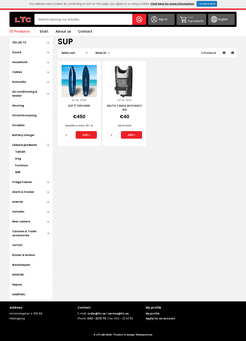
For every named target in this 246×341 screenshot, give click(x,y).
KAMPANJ (18, 294)
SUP (17, 172)
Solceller (31, 212)
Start (44, 31)
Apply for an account (160, 318)
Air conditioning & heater (31, 94)
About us (63, 31)
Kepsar (17, 284)
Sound (31, 52)
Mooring (18, 105)
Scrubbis (18, 125)
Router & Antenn (23, 255)
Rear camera (31, 221)
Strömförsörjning (24, 115)
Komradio (31, 82)
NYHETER (18, 275)
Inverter (31, 202)
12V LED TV (31, 42)
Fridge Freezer (31, 182)
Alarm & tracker (31, 192)
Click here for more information (172, 4)
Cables (31, 72)
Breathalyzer (21, 265)
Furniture (21, 165)
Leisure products (31, 145)
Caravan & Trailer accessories (31, 233)
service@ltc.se (118, 313)
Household (31, 62)
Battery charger (23, 135)
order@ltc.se (96, 313)
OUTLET (17, 245)
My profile (153, 313)
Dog (18, 158)
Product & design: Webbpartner (133, 334)
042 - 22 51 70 (96, 318)
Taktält (20, 152)
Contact (85, 31)
